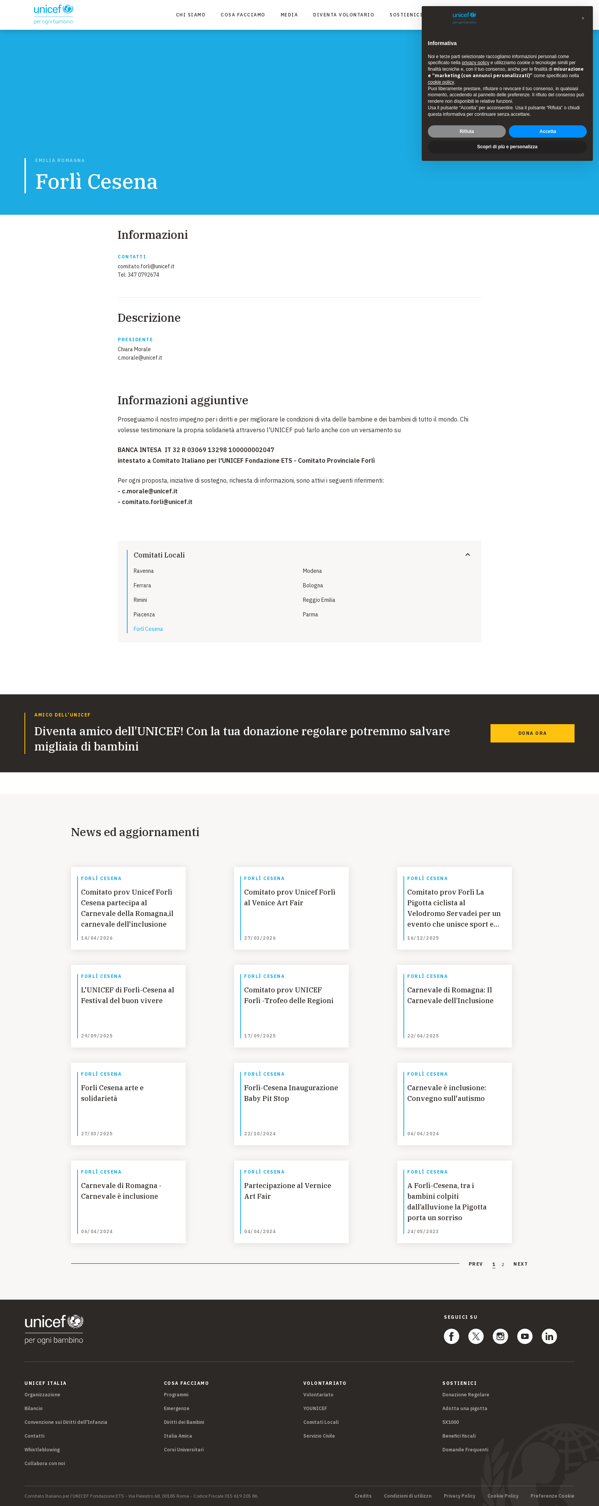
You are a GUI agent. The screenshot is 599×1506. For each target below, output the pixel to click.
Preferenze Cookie (553, 1496)
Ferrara (142, 585)
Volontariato (318, 1394)
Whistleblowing (42, 1450)
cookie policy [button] (441, 82)
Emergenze (176, 1408)
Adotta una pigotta (464, 1408)
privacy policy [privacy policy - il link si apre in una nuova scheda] (475, 62)
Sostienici (406, 15)
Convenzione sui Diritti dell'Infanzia (65, 1422)
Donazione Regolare (465, 1394)
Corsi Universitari (184, 1450)
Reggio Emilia (319, 600)
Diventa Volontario (343, 15)
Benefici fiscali (459, 1436)
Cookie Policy (502, 1496)
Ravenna (144, 571)
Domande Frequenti (465, 1450)
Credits (363, 1496)
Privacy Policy (459, 1496)
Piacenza (144, 614)
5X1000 (450, 1422)
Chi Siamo (191, 15)
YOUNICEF (315, 1408)
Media (289, 15)
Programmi (176, 1394)
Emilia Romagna (60, 160)
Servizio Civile (319, 1436)
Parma (310, 614)
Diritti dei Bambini (184, 1422)
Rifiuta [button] (467, 131)
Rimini (140, 600)
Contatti (34, 1436)
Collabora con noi (44, 1463)
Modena (312, 571)
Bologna (313, 585)
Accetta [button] (547, 131)
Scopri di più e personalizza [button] (507, 146)
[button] (583, 18)
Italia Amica (178, 1436)
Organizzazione (42, 1394)
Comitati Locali (320, 1422)
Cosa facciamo (243, 15)
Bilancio (33, 1408)
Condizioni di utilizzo (408, 1496)
